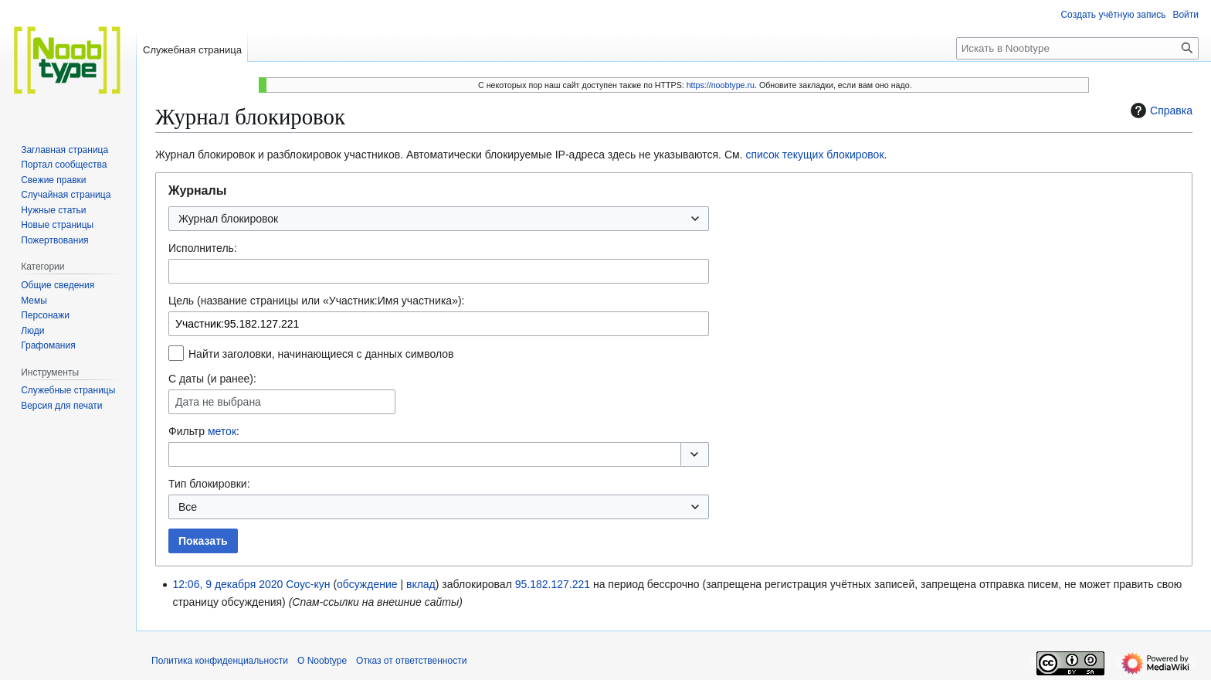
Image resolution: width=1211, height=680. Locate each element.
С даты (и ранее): (212, 378)
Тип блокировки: (209, 484)
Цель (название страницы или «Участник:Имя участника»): (316, 300)
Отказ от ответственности (411, 660)
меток (222, 431)
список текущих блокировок (814, 154)
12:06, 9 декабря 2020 (227, 584)
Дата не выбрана (218, 402)
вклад (421, 584)
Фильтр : (203, 431)
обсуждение (367, 584)
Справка (1159, 110)
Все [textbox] (187, 507)
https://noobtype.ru (721, 85)
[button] (694, 454)
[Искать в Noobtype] (1077, 48)
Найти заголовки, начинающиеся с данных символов (321, 354)
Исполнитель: (202, 248)
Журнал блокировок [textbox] (228, 218)
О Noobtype (322, 660)
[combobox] (438, 218)
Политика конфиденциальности (219, 660)
